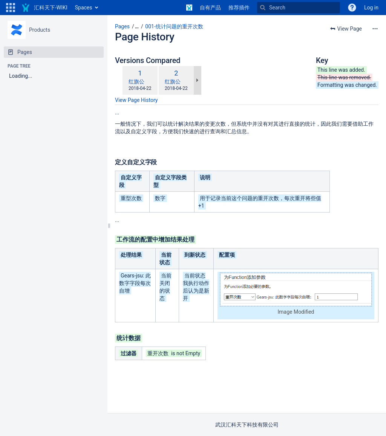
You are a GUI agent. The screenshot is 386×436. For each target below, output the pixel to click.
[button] (10, 7)
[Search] (298, 7)
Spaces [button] (83, 8)
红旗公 (136, 82)
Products (39, 30)
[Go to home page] (44, 7)
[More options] (375, 28)
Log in (371, 8)
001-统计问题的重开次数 (174, 26)
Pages (122, 26)
